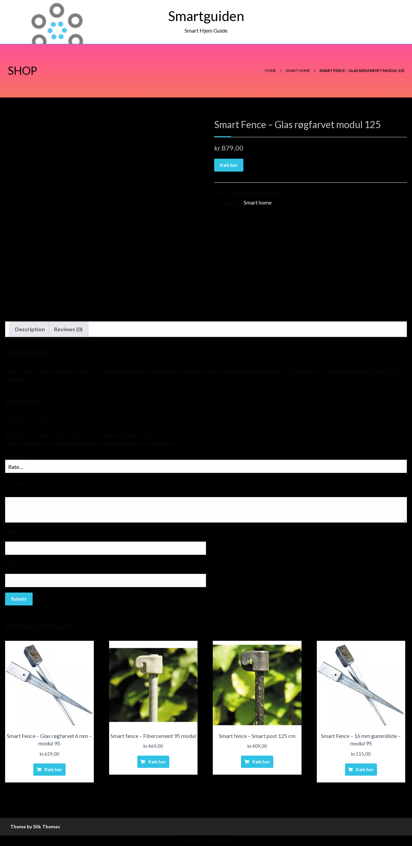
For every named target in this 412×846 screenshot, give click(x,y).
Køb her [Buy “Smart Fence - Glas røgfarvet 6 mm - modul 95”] (53, 769)
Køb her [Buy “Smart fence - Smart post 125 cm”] (261, 761)
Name (13, 532)
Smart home (298, 70)
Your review (19, 483)
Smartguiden (206, 16)
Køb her (229, 165)
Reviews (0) (68, 329)
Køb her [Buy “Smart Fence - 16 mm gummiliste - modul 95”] (365, 769)
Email (12, 564)
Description (30, 329)
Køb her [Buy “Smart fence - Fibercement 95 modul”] (157, 761)
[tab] (30, 329)
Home (270, 70)
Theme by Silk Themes (35, 826)
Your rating (18, 455)
